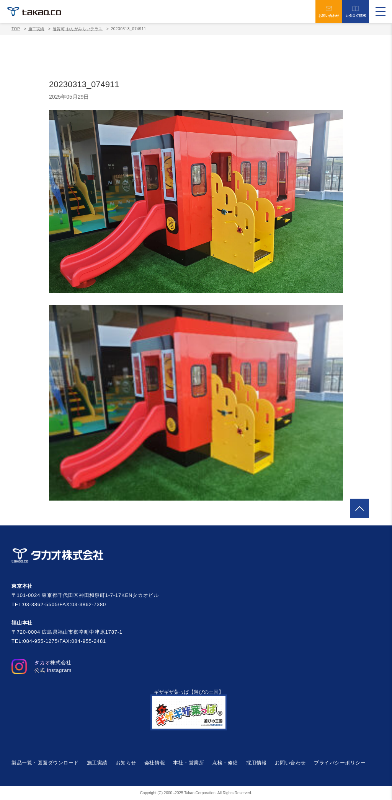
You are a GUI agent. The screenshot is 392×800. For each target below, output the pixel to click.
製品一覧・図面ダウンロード (45, 763)
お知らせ (126, 763)
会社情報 (154, 763)
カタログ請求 (355, 11)
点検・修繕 (225, 763)
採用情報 (256, 763)
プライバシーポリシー (340, 763)
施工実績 (97, 763)
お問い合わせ (328, 11)
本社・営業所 (188, 763)
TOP (15, 29)
